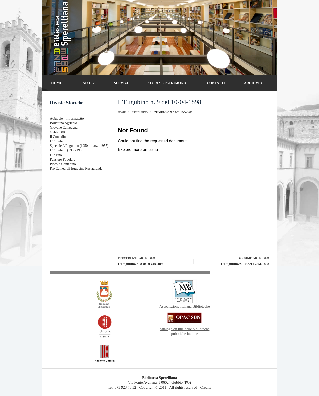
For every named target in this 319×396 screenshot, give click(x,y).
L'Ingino (56, 155)
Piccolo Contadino (63, 164)
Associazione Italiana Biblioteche (185, 306)
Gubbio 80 (57, 132)
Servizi (121, 83)
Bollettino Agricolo (63, 123)
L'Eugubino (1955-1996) (67, 150)
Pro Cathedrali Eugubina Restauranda (76, 168)
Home (56, 83)
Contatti (216, 83)
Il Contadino (58, 137)
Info (89, 83)
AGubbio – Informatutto (67, 118)
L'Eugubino (58, 141)
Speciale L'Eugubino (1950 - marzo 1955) (79, 146)
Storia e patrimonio (168, 83)
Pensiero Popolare (62, 159)
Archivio (253, 83)
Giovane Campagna (64, 127)
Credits (205, 387)
